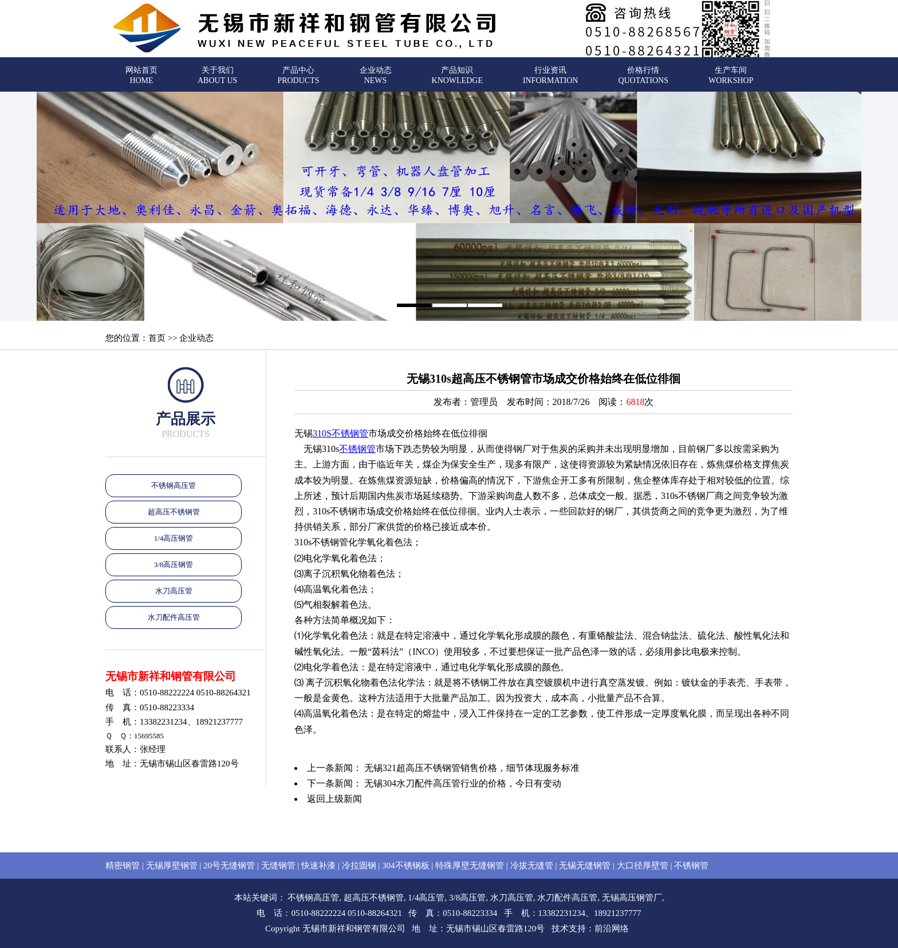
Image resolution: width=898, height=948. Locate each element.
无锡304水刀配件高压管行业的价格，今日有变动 (462, 783)
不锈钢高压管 (173, 485)
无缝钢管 (278, 865)
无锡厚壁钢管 (172, 865)
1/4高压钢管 (174, 538)
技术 (560, 928)
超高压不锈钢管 (174, 512)
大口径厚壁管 (642, 865)
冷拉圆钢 (359, 865)
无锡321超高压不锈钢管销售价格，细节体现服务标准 (472, 768)
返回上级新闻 (334, 799)
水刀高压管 (173, 591)
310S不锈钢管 (340, 433)
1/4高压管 (426, 897)
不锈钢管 (357, 449)
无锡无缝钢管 (585, 865)
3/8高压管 (467, 897)
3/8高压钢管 (174, 564)
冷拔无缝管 (531, 865)
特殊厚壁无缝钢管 (469, 865)
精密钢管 (122, 865)
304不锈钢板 (406, 865)
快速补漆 (318, 865)
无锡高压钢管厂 (632, 897)
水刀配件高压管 (174, 617)
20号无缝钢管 (229, 865)
